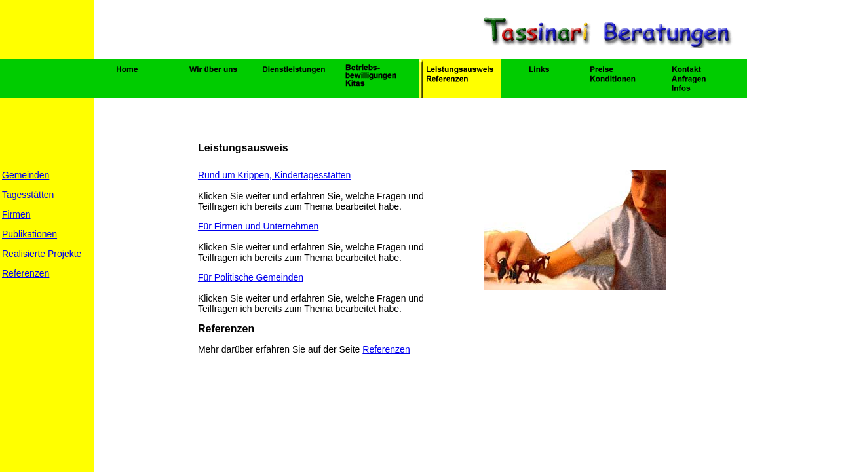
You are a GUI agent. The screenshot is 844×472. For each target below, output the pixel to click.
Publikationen (29, 234)
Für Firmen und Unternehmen (258, 226)
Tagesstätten (28, 194)
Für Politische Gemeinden (250, 277)
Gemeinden (25, 175)
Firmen (16, 214)
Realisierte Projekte (41, 253)
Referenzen (25, 273)
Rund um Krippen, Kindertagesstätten (274, 175)
